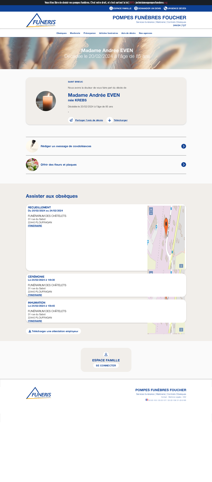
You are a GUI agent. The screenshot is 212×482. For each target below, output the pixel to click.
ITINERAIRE (35, 225)
